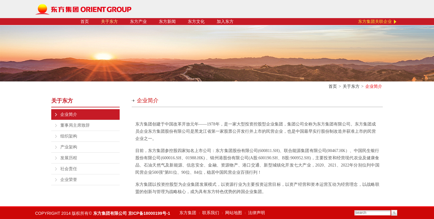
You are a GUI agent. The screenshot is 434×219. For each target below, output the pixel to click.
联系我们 (210, 213)
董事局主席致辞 (75, 125)
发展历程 (68, 158)
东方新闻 (167, 21)
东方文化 (196, 21)
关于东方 (109, 21)
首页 (84, 21)
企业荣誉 (68, 179)
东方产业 (138, 21)
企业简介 (68, 114)
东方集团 (187, 213)
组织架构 (68, 136)
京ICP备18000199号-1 (149, 213)
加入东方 (225, 21)
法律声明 (256, 213)
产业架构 (68, 147)
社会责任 (68, 169)
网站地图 (233, 213)
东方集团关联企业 (375, 21)
